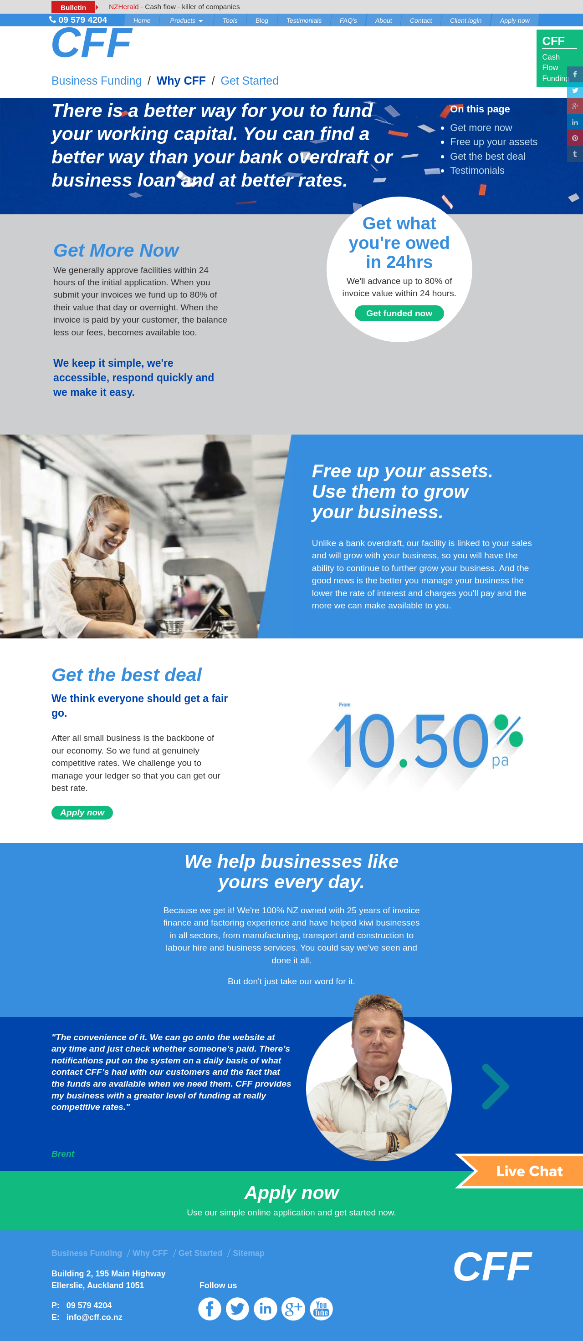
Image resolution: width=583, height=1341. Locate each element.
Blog (262, 20)
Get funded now (399, 313)
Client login (466, 20)
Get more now (481, 127)
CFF (91, 42)
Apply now (515, 20)
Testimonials (304, 20)
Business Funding (96, 80)
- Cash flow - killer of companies (174, 6)
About (384, 20)
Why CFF (181, 80)
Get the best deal (488, 156)
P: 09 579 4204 (81, 1305)
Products (186, 20)
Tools (230, 20)
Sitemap (249, 1253)
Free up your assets (493, 141)
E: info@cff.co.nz (87, 1317)
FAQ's (348, 20)
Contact (420, 20)
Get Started (249, 80)
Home (142, 20)
